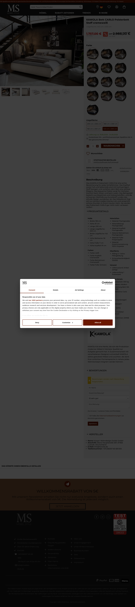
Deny (37, 322)
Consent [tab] (32, 290)
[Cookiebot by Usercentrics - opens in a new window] (103, 283)
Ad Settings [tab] (79, 290)
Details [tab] (55, 290)
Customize (67, 322)
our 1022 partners (36, 300)
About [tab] (103, 290)
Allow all (98, 322)
